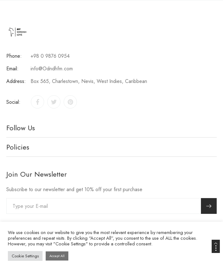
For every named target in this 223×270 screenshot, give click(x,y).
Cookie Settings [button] (25, 256)
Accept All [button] (57, 255)
